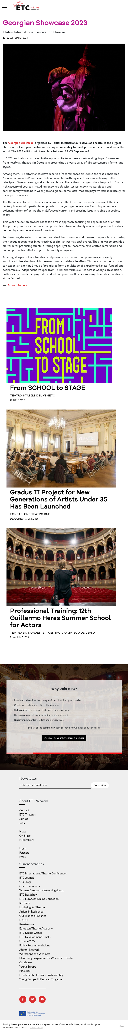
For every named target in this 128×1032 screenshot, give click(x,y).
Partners (24, 853)
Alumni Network (29, 950)
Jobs (22, 823)
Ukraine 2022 (27, 941)
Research (24, 903)
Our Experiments (29, 886)
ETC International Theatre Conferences (43, 873)
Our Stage (25, 882)
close (122, 1026)
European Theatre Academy (36, 929)
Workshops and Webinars (34, 954)
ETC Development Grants (35, 937)
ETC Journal (26, 878)
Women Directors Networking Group (41, 890)
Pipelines (25, 971)
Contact (24, 810)
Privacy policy (36, 1027)
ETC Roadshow (28, 895)
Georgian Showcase (21, 143)
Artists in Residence (31, 912)
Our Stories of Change (32, 916)
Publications (26, 840)
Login (22, 848)
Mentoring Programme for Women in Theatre (46, 958)
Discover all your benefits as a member (64, 740)
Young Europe (27, 967)
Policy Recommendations (34, 945)
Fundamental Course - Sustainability (41, 975)
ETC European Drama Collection (39, 899)
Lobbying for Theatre (32, 907)
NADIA (23, 920)
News (22, 832)
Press (22, 857)
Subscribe (100, 785)
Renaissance (26, 924)
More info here (17, 285)
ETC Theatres (27, 815)
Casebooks (25, 962)
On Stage (25, 836)
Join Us (23, 819)
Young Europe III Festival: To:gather (41, 979)
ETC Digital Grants (30, 933)
